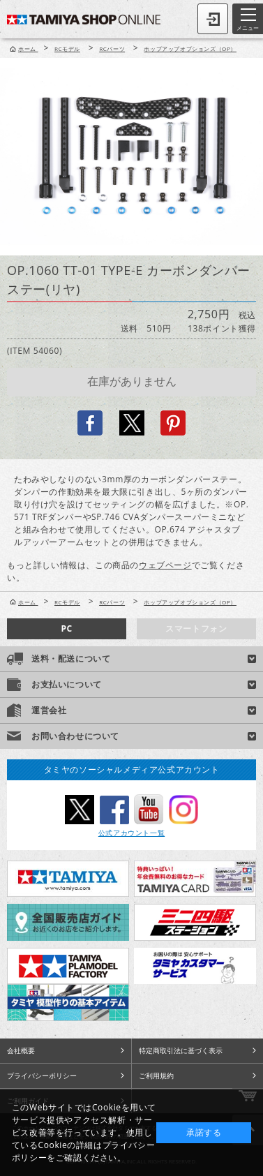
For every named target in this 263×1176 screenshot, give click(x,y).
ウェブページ (165, 565)
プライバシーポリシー (42, 1075)
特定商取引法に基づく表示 (181, 1050)
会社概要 (21, 1050)
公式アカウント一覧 (131, 833)
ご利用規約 (156, 1075)
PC (66, 628)
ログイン (212, 19)
